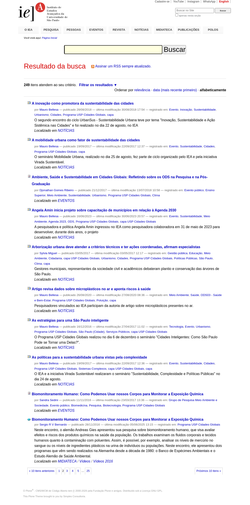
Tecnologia (176, 326)
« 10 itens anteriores (41, 471)
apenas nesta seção (190, 15)
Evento (173, 109)
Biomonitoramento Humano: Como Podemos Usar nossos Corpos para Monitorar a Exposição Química (117, 394)
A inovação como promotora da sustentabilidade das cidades (83, 103)
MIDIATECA (164, 29)
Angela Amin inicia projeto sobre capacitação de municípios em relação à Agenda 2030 (104, 210)
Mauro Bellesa (48, 109)
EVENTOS (96, 29)
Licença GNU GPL (152, 490)
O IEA (28, 29)
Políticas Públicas (185, 258)
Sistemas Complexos (92, 368)
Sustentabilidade (205, 109)
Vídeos (84, 461)
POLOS (213, 29)
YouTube (178, 1)
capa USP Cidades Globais (138, 221)
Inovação (186, 109)
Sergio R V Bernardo (53, 424)
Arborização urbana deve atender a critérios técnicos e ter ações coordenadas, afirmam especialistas (116, 247)
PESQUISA (51, 29)
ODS (71, 221)
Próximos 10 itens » (208, 471)
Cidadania (55, 258)
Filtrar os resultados (96, 85)
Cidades (55, 114)
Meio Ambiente (57, 195)
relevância (142, 90)
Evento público (194, 190)
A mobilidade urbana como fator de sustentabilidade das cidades (86, 140)
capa (110, 114)
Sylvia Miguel (48, 253)
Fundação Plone (102, 490)
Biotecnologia (112, 405)
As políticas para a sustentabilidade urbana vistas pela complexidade (89, 357)
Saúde (194, 295)
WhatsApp (209, 1)
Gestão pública (178, 253)
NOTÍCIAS (142, 29)
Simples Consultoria (74, 496)
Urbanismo (41, 114)
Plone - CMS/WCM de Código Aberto (47, 490)
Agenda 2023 (57, 221)
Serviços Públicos (117, 331)
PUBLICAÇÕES (188, 29)
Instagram (194, 1)
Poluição (102, 300)
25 (88, 471)
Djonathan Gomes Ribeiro (56, 190)
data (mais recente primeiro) (175, 90)
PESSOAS (74, 29)
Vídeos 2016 (103, 461)
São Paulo (206, 258)
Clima (156, 195)
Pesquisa (95, 405)
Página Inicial (49, 38)
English (224, 1)
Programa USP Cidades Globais (84, 114)
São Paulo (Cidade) (92, 331)
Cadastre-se (162, 1)
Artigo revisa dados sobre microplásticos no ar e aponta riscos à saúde (91, 289)
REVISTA (119, 29)
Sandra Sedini (48, 400)
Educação (195, 253)
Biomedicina (79, 405)
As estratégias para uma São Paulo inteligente (70, 320)
